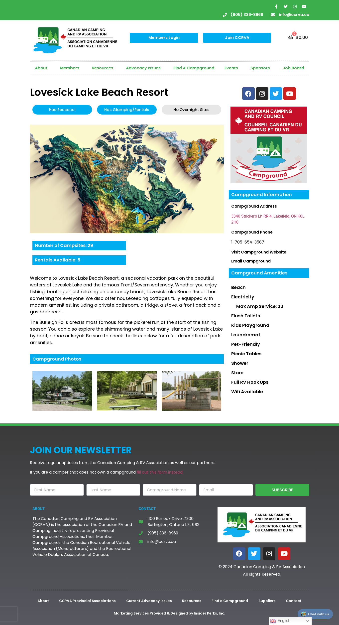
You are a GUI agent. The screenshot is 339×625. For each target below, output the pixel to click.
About (42, 68)
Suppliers (267, 600)
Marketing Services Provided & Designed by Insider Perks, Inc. (169, 613)
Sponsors (261, 68)
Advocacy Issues (144, 68)
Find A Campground (193, 68)
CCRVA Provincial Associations (87, 600)
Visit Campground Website (258, 252)
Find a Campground (230, 600)
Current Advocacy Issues (149, 600)
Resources (104, 68)
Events (232, 68)
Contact (294, 600)
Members (71, 68)
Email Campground (251, 261)
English (280, 621)
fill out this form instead (160, 472)
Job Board (293, 68)
